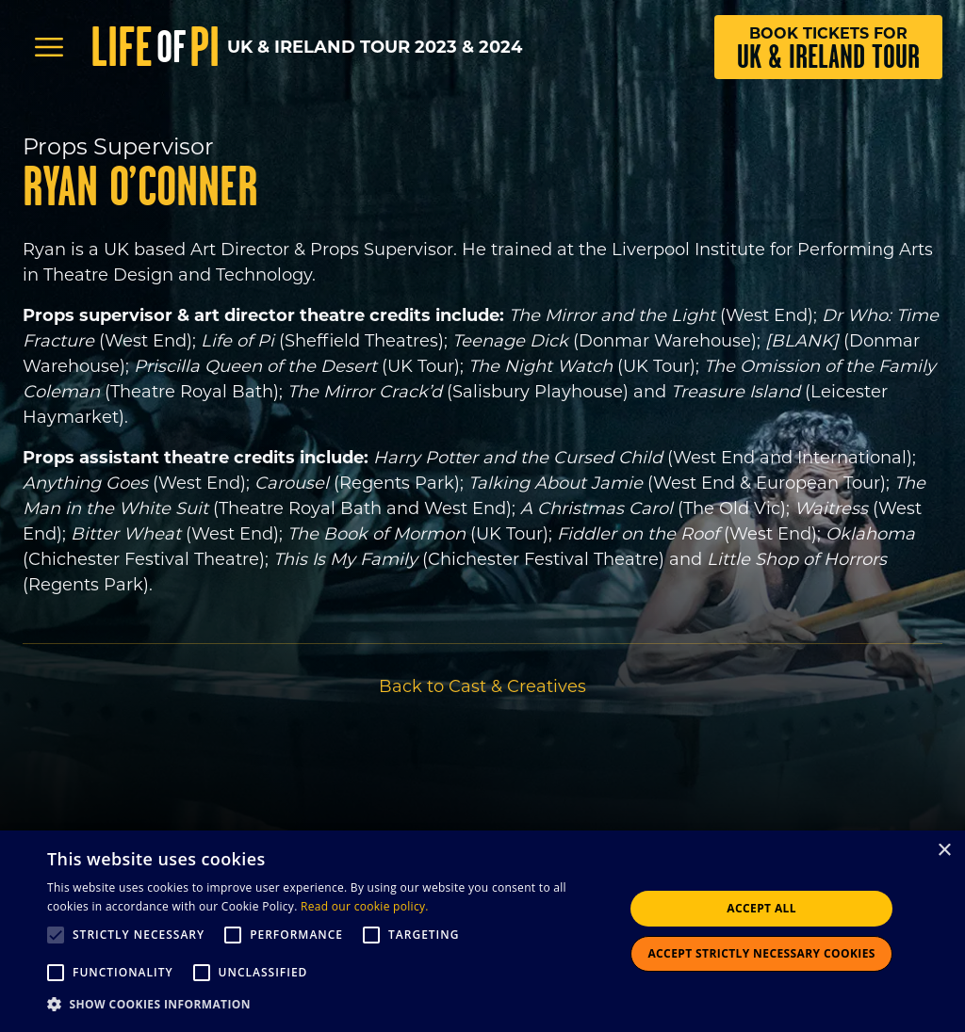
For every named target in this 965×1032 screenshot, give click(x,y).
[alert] (482, 931)
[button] (327, 1005)
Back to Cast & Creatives (482, 686)
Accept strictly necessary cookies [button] (761, 953)
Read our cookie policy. (365, 906)
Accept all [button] (761, 908)
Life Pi (155, 47)
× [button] (944, 851)
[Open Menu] (49, 47)
